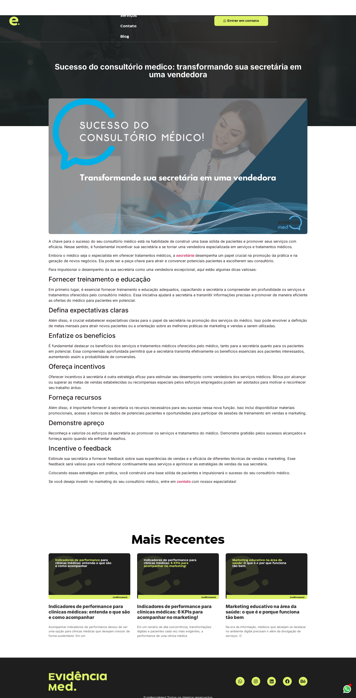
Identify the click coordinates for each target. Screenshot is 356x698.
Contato (174, 11)
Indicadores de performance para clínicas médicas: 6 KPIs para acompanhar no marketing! (174, 592)
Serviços (140, 11)
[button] (280, 11)
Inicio (109, 11)
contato (184, 462)
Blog (204, 11)
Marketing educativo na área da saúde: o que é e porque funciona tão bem (262, 592)
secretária (185, 236)
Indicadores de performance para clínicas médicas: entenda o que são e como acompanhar (89, 592)
